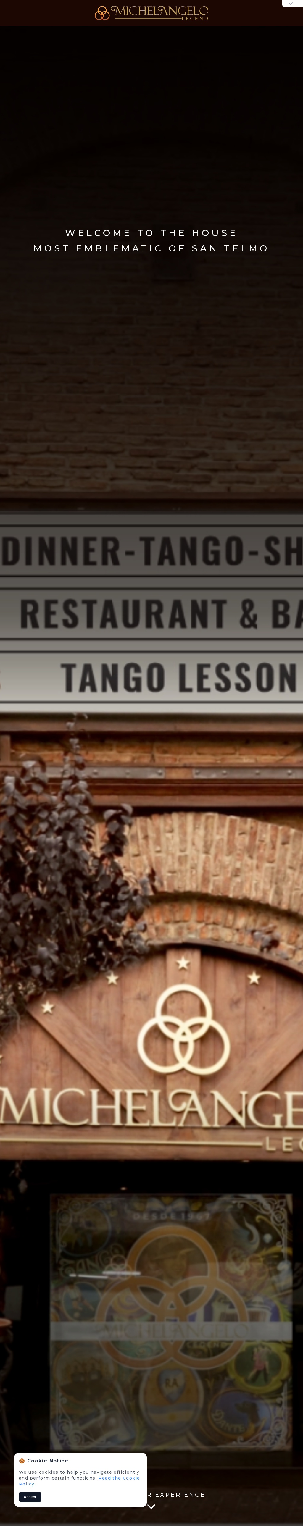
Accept (30, 1497)
